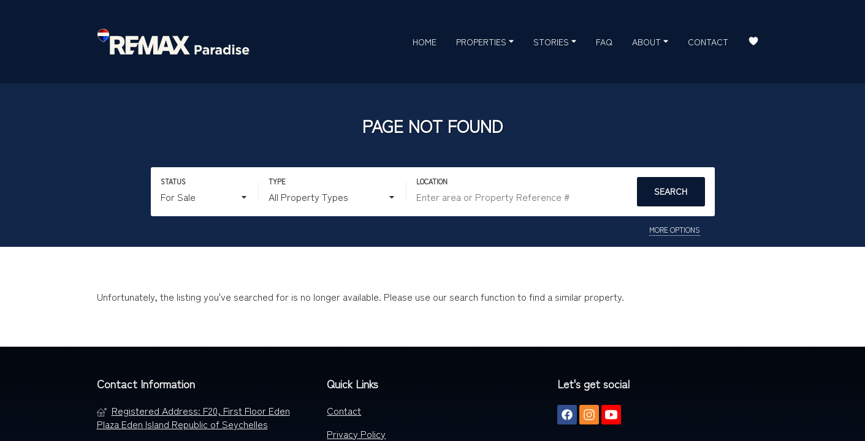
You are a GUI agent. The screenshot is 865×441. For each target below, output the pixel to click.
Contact (708, 42)
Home (424, 42)
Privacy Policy (356, 433)
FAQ (604, 42)
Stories (554, 41)
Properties (485, 41)
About (650, 41)
